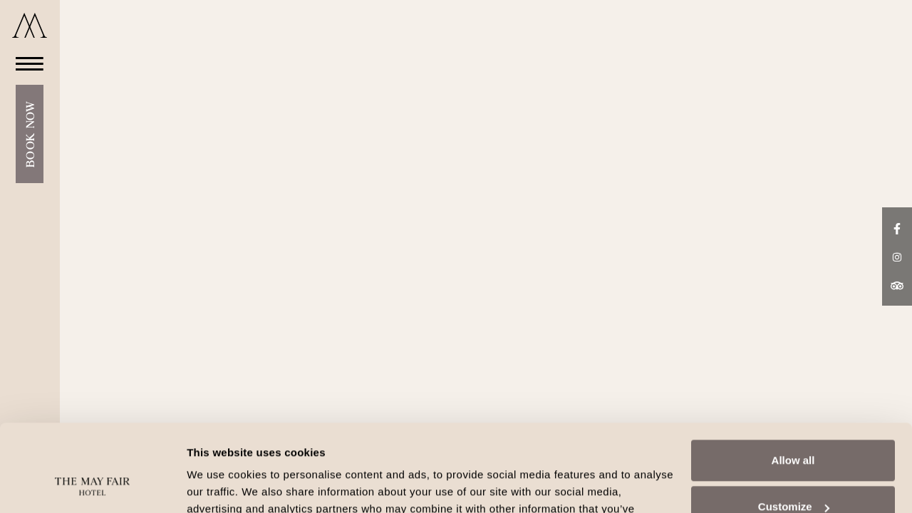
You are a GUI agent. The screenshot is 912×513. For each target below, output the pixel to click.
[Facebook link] (897, 227)
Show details (220, 485)
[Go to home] (29, 25)
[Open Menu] (25, 63)
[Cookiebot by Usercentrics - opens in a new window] (92, 485)
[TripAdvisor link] (897, 285)
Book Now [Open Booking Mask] (29, 133)
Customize (793, 426)
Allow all (793, 380)
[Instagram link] (897, 255)
